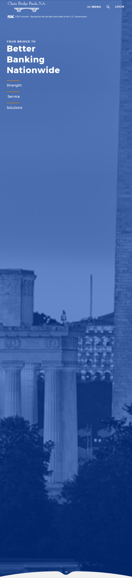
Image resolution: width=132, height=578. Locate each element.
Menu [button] (94, 7)
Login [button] (119, 7)
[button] (108, 7)
